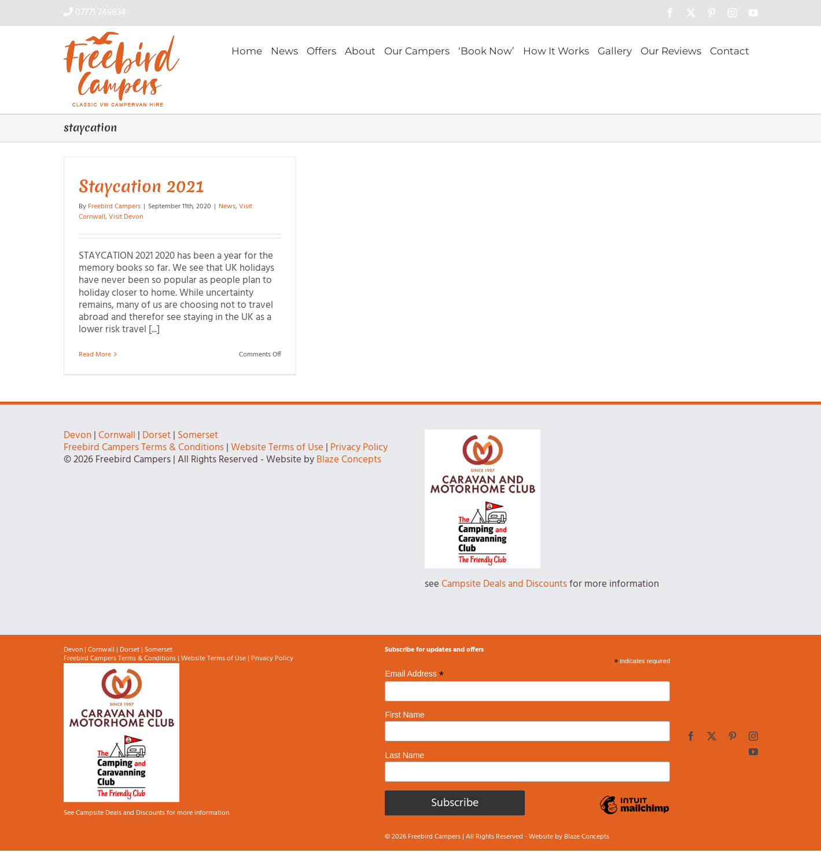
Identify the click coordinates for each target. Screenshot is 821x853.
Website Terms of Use (277, 447)
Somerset (198, 435)
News (227, 206)
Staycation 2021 (141, 186)
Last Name (404, 755)
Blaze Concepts (348, 460)
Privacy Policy (359, 447)
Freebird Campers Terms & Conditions (144, 447)
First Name (404, 714)
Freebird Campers (114, 206)
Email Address (414, 673)
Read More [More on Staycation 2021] (95, 355)
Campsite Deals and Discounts (504, 584)
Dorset (156, 435)
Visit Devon (126, 217)
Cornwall (116, 435)
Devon (77, 435)
